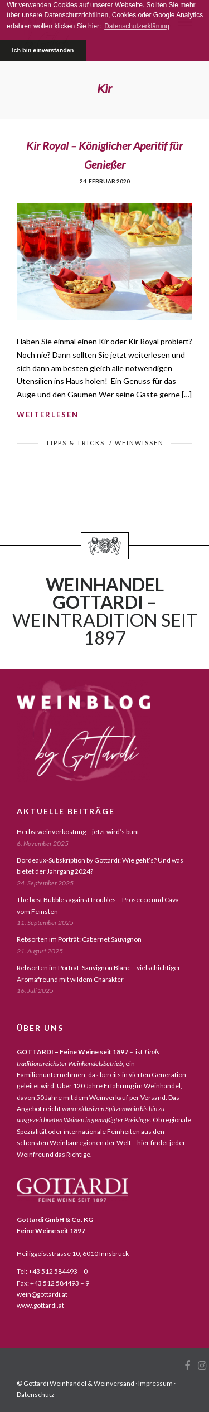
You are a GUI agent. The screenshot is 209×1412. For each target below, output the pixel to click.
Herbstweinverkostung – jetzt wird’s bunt (78, 831)
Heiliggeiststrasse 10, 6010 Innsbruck (73, 1253)
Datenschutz (36, 1394)
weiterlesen (48, 414)
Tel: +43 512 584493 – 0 (52, 1271)
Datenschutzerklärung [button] (136, 26)
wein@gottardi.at (42, 1294)
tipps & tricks (75, 442)
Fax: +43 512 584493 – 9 (53, 1283)
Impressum (155, 1383)
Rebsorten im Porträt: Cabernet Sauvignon (79, 939)
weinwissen (139, 442)
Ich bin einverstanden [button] (43, 50)
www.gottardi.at (40, 1305)
